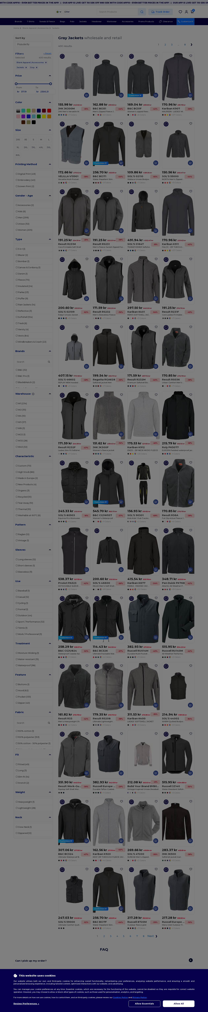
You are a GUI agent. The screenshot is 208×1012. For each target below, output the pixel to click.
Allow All (179, 1003)
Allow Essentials (144, 1003)
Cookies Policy (120, 997)
